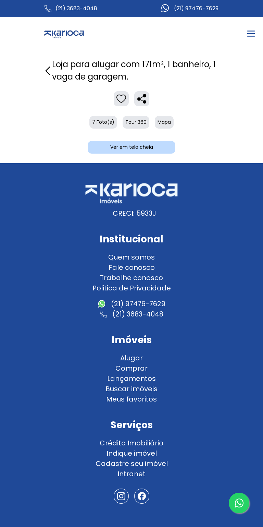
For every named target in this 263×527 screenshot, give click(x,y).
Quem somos (131, 257)
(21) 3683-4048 (76, 8)
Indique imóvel (132, 453)
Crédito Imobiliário (131, 443)
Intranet (131, 474)
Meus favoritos (131, 399)
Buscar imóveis (131, 389)
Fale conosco (132, 267)
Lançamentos (131, 378)
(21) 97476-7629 (196, 8)
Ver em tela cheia (131, 147)
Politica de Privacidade (131, 288)
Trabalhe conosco (131, 278)
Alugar (131, 358)
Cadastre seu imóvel (132, 463)
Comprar (131, 368)
